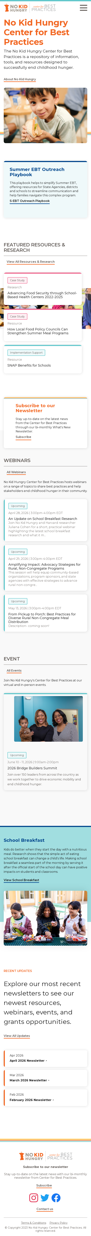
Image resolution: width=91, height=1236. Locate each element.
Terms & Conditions (33, 1222)
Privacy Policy (59, 1222)
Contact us (44, 1209)
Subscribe (44, 1185)
